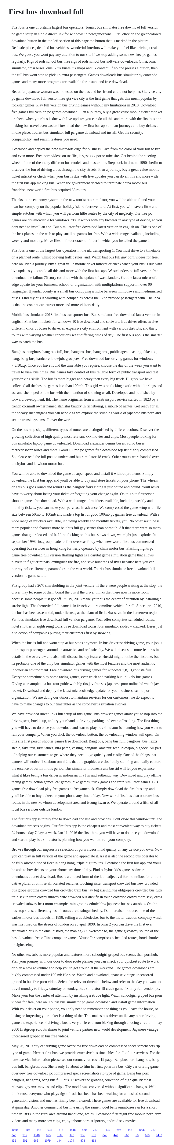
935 (83, 1135)
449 (116, 1135)
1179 (71, 1140)
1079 (48, 1140)
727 (153, 1129)
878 (82, 1140)
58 (137, 1135)
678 (147, 1135)
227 (95, 1129)
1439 (107, 1129)
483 (93, 1140)
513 (61, 1129)
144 (59, 1140)
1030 (15, 1129)
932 (50, 1129)
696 (119, 1129)
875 (48, 1135)
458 (14, 1140)
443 (39, 1129)
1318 (37, 1135)
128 (72, 1135)
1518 (73, 1129)
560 (84, 1129)
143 (130, 1129)
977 (25, 1135)
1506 (60, 1135)
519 (94, 1135)
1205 (27, 1129)
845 (105, 1135)
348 (14, 1135)
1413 (159, 1135)
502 (25, 1140)
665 (36, 1140)
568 (127, 1135)
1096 (142, 1129)
